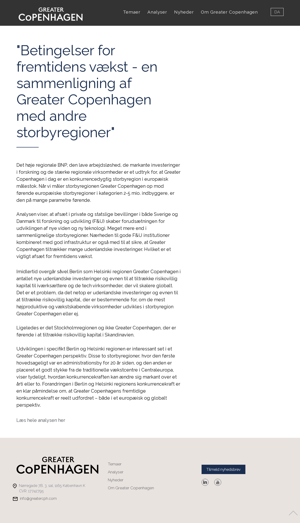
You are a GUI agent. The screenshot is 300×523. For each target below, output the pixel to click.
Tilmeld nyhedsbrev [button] (223, 467)
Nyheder (184, 12)
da (277, 12)
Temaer (131, 12)
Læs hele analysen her (40, 418)
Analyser (157, 12)
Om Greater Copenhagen (229, 12)
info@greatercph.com (38, 496)
